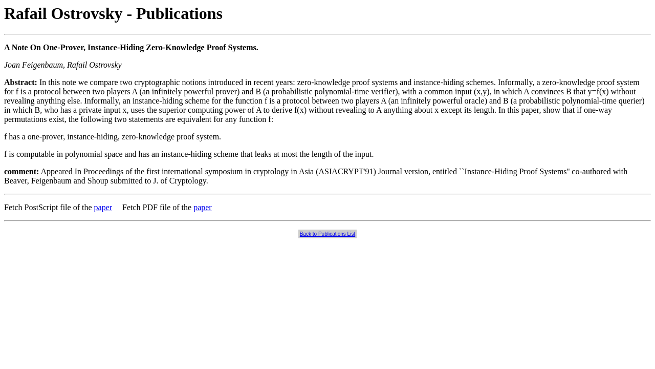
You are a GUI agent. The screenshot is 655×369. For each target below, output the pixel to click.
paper (103, 207)
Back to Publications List (327, 234)
